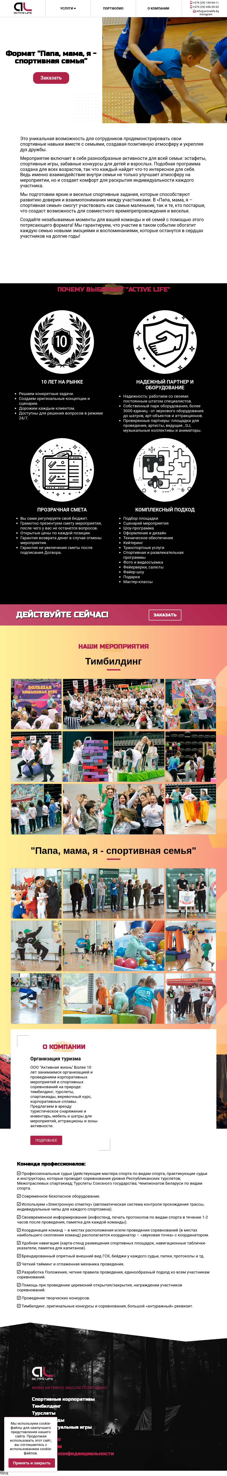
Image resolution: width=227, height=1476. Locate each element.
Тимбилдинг (46, 1406)
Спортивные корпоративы (63, 1399)
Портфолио (113, 8)
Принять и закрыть (31, 1463)
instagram (206, 14)
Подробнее (46, 1140)
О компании (158, 8)
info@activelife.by (206, 11)
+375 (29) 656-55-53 (204, 6)
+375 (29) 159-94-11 (204, 2)
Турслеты (43, 1413)
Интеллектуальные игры (62, 1427)
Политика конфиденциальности (73, 1453)
